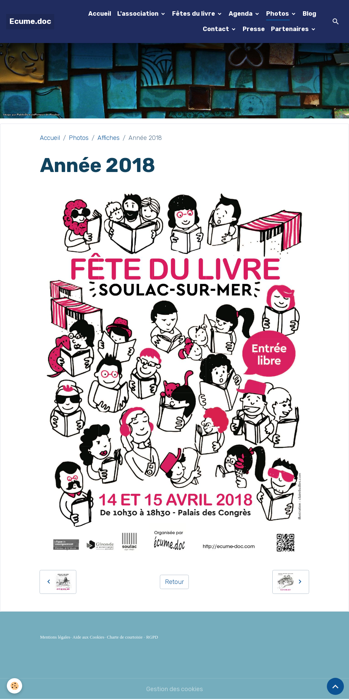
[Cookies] (14, 686)
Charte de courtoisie (125, 637)
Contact (216, 29)
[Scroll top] (335, 686)
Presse (254, 29)
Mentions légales (55, 637)
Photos (278, 13)
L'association (138, 13)
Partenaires (290, 29)
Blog (309, 13)
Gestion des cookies (174, 689)
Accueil (99, 13)
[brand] (30, 21)
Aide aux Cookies (88, 637)
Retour (174, 582)
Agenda (241, 13)
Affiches (108, 138)
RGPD (152, 637)
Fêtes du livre (194, 13)
